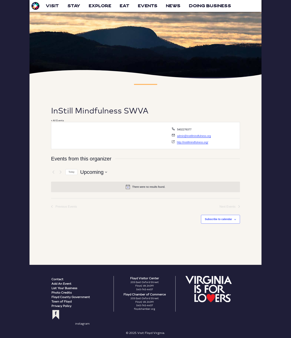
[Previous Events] (53, 172)
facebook (55, 314)
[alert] (145, 187)
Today (71, 172)
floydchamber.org (144, 309)
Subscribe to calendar (218, 219)
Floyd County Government (70, 297)
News (173, 5)
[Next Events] (60, 172)
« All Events (57, 120)
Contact (57, 279)
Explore (100, 5)
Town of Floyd (61, 301)
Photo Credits (61, 292)
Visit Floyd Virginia (35, 6)
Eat (124, 5)
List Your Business (64, 288)
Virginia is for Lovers (208, 289)
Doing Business (210, 5)
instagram (82, 323)
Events (147, 5)
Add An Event (61, 283)
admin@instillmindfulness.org (194, 135)
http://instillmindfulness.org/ (192, 142)
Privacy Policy (61, 306)
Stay (73, 5)
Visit (52, 5)
